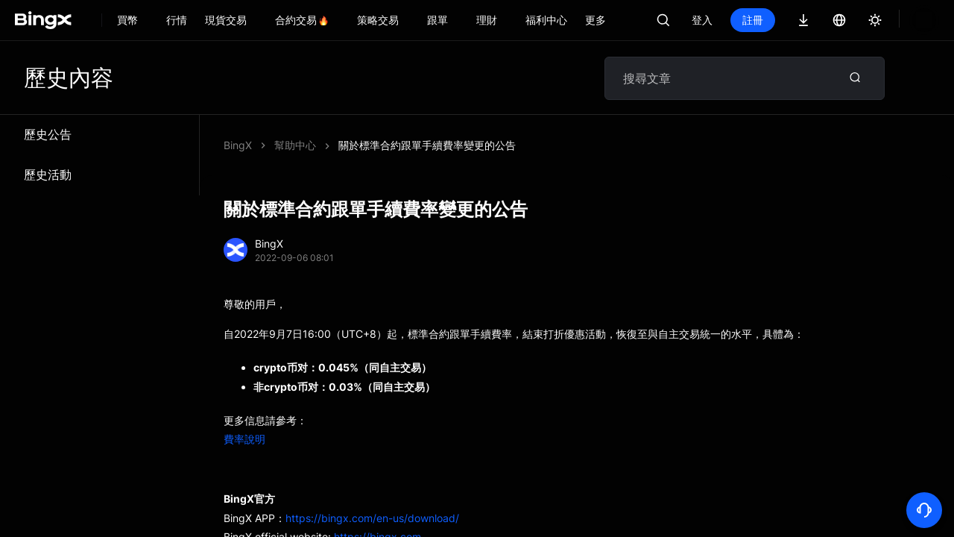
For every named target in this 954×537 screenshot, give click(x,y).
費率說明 (244, 439)
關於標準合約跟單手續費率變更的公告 (427, 145)
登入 (702, 19)
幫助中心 (295, 145)
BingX (238, 145)
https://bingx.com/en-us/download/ (372, 518)
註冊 (752, 19)
